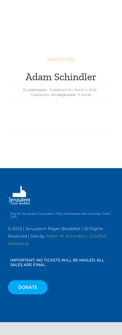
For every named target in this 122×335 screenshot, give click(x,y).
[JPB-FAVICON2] (21, 9)
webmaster (37, 90)
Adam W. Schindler (65, 236)
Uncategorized (63, 95)
